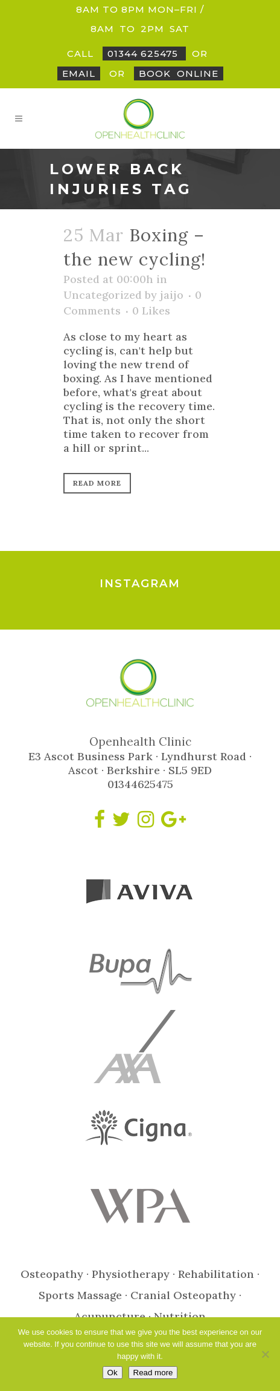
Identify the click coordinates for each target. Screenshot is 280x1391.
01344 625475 (144, 53)
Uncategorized (102, 295)
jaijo (171, 295)
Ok (112, 1372)
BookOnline (178, 73)
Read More (97, 482)
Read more (153, 1372)
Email (78, 73)
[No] (265, 1354)
